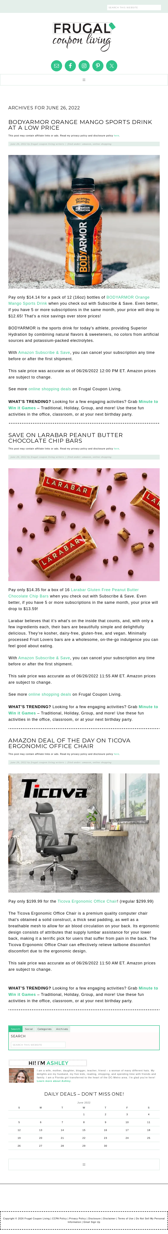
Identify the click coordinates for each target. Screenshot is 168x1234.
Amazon (86, 144)
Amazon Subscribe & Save (44, 352)
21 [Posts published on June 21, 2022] (62, 1138)
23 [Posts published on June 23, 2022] (105, 1138)
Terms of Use (125, 1218)
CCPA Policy (59, 1218)
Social (29, 1029)
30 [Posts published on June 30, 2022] (105, 1146)
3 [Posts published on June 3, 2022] (127, 1114)
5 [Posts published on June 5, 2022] (19, 1122)
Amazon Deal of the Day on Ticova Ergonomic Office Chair (69, 743)
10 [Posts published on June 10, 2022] (127, 1122)
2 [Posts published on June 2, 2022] (105, 1114)
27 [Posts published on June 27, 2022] (40, 1146)
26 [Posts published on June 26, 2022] (19, 1146)
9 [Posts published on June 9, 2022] (105, 1122)
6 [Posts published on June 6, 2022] (41, 1122)
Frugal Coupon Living (84, 35)
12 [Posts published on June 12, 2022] (19, 1130)
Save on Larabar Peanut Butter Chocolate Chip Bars (65, 438)
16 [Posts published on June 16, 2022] (105, 1130)
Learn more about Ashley (54, 1081)
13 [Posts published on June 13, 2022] (40, 1130)
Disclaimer (109, 1218)
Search (15, 1029)
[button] (84, 80)
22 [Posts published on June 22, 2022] (84, 1138)
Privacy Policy (77, 1218)
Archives (62, 1029)
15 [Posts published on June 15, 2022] (84, 1130)
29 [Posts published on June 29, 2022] (84, 1146)
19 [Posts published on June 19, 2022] (19, 1138)
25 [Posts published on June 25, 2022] (148, 1138)
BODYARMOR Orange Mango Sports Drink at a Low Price (80, 125)
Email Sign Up (92, 1222)
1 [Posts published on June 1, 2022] (84, 1114)
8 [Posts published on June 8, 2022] (84, 1122)
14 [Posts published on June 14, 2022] (62, 1130)
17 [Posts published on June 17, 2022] (127, 1130)
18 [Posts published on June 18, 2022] (148, 1130)
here (116, 135)
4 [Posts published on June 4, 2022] (149, 1114)
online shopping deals (49, 389)
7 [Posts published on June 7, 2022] (62, 1122)
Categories (45, 1029)
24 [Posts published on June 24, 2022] (127, 1138)
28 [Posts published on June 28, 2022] (62, 1146)
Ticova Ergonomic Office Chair (87, 901)
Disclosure (94, 1218)
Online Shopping (102, 144)
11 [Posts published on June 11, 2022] (148, 1122)
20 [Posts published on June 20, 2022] (40, 1138)
